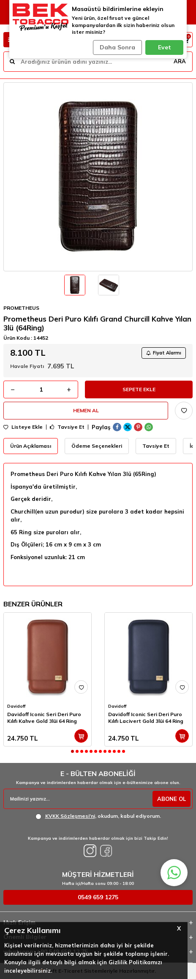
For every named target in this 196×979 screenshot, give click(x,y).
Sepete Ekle (138, 389)
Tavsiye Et (67, 427)
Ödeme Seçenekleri (96, 446)
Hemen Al (86, 410)
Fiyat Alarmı (163, 353)
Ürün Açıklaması (30, 446)
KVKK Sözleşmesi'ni (70, 816)
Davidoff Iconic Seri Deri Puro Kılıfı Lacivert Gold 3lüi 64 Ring (145, 717)
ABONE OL (171, 798)
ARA (180, 61)
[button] (72, 751)
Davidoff (16, 706)
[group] (98, 177)
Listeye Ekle (23, 427)
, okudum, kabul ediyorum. (98, 816)
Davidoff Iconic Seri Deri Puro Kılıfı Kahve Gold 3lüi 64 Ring (44, 717)
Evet (164, 47)
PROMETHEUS (21, 308)
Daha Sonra (117, 47)
